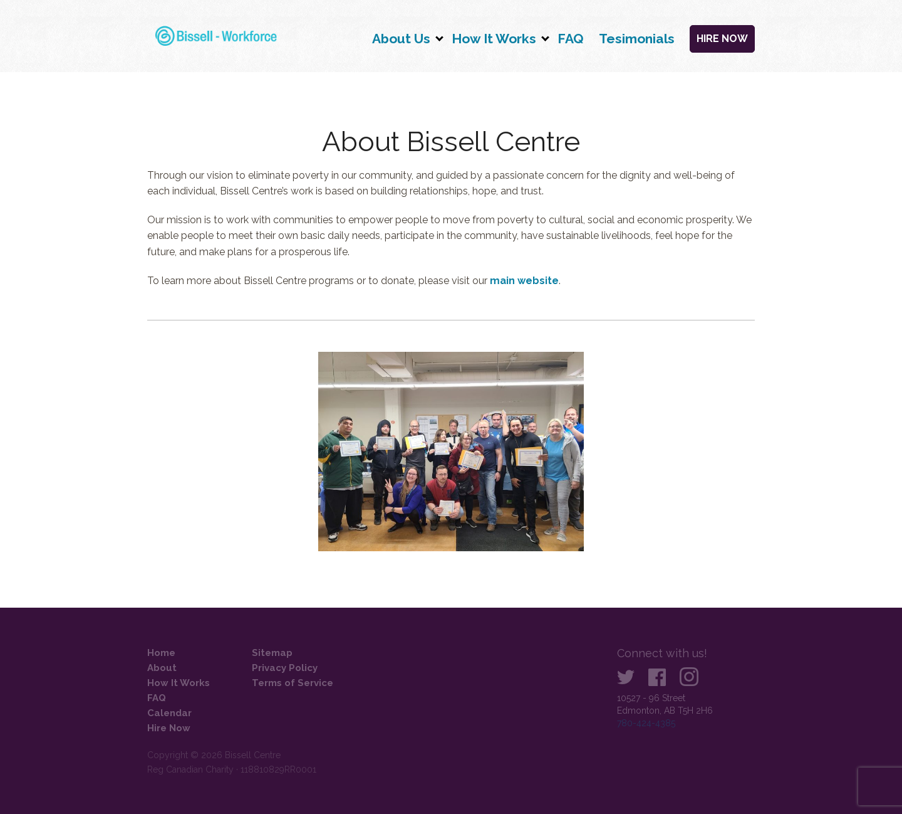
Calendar (169, 713)
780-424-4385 (646, 723)
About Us (401, 38)
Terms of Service (292, 683)
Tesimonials (637, 38)
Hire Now (722, 39)
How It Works (494, 38)
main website (524, 281)
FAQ (570, 38)
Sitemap (272, 652)
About (162, 668)
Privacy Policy (285, 668)
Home (161, 652)
